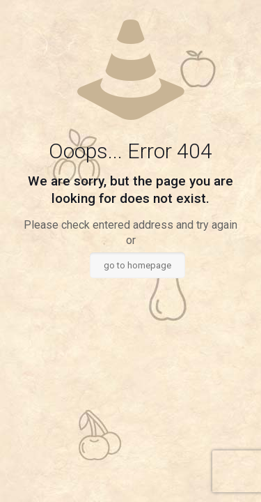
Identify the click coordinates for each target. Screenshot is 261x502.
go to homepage (137, 265)
